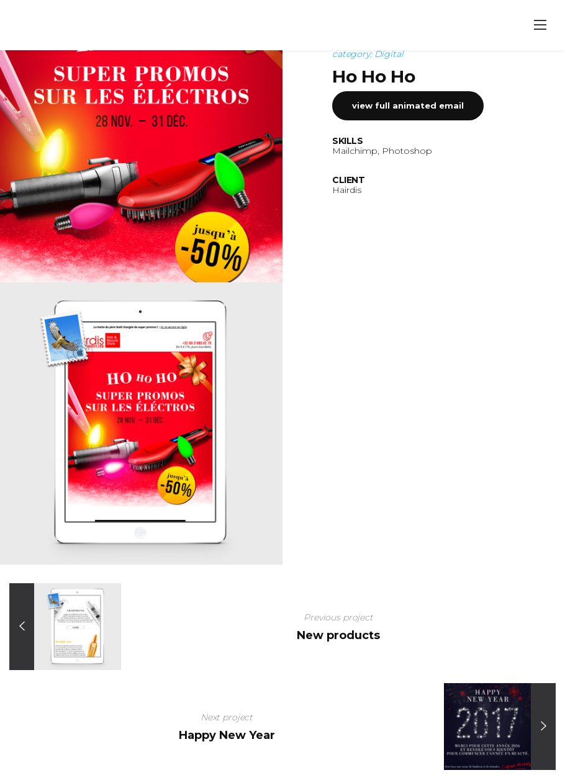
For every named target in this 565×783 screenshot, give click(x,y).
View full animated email (408, 155)
